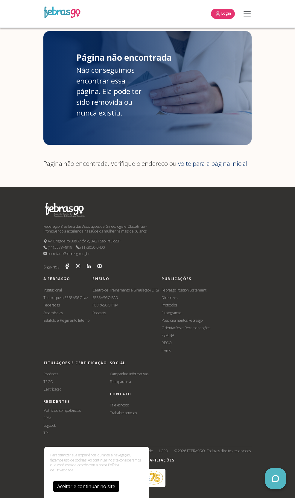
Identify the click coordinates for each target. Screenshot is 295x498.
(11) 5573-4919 (57, 247)
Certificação (52, 389)
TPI (45, 432)
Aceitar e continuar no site (86, 486)
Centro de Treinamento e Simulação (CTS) (125, 290)
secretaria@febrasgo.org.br (66, 253)
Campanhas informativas (129, 373)
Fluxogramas (171, 312)
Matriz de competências (62, 410)
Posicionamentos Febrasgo (182, 320)
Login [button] (223, 14)
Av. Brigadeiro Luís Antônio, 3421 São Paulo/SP (81, 241)
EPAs (47, 417)
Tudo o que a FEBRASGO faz (65, 297)
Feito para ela (120, 381)
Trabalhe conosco (123, 412)
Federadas (51, 305)
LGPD (163, 450)
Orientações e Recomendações (186, 327)
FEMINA (168, 335)
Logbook (49, 425)
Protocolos (169, 305)
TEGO (48, 381)
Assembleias (53, 312)
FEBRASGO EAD (105, 297)
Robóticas (50, 373)
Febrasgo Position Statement (184, 290)
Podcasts (99, 312)
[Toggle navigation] (246, 13)
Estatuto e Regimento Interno (66, 320)
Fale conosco (119, 405)
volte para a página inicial (212, 163)
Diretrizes (169, 297)
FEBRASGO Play (105, 305)
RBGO (167, 342)
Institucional (52, 290)
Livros (166, 350)
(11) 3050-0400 (90, 247)
